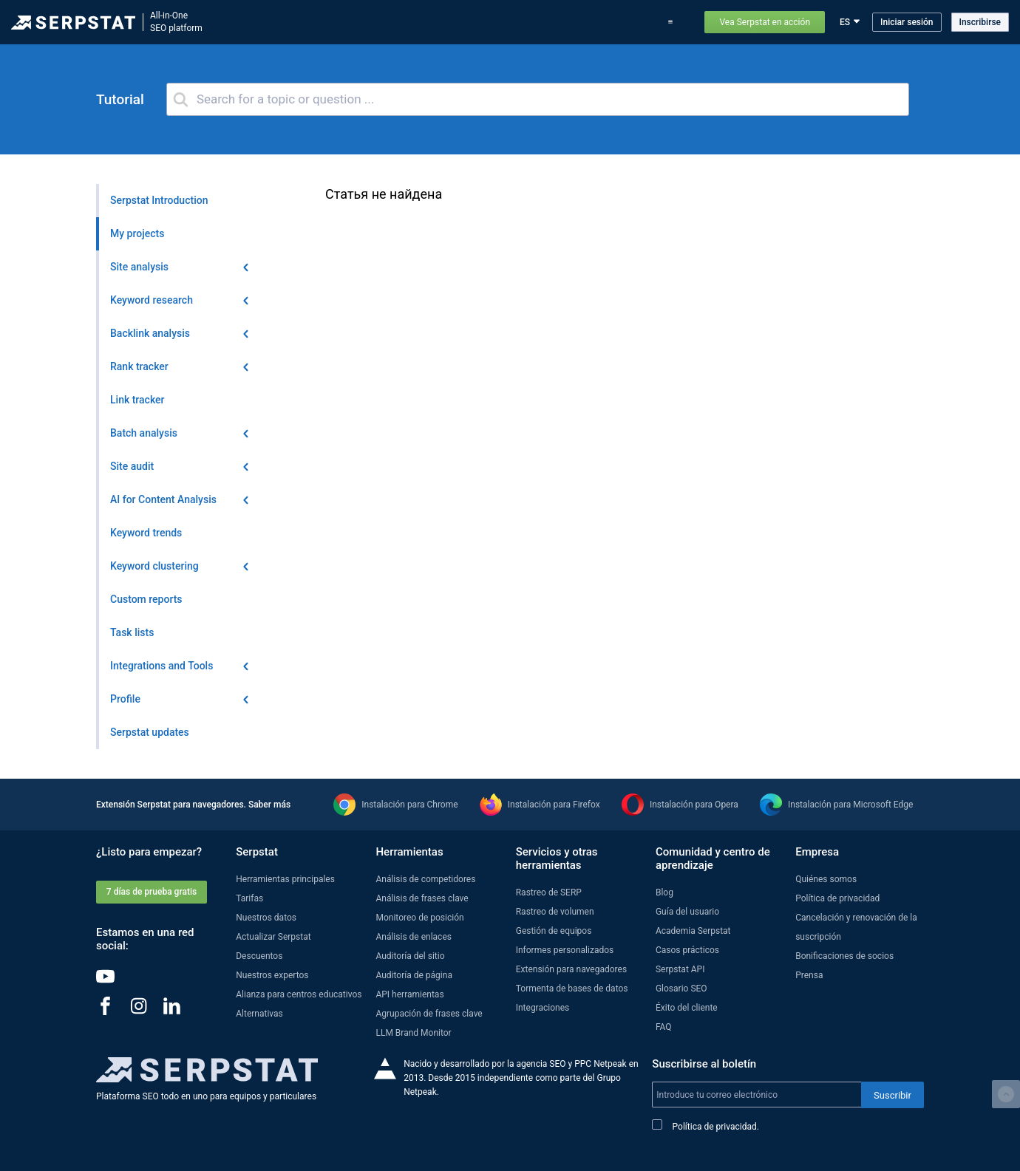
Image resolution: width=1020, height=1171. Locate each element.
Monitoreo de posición (419, 917)
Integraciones (543, 1008)
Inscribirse (980, 22)
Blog (514, 22)
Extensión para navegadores (571, 969)
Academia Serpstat (693, 931)
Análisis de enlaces (413, 937)
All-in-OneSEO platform (176, 21)
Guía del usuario (687, 912)
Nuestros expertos (272, 975)
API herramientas (409, 994)
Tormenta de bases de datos (572, 988)
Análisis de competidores (425, 879)
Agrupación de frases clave (428, 1013)
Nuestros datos (266, 917)
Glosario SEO (681, 988)
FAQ (664, 1027)
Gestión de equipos (554, 931)
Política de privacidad (837, 898)
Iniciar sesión (906, 22)
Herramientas (309, 22)
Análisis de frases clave (421, 898)
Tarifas (551, 22)
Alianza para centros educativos (298, 994)
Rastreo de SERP (549, 892)
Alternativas (259, 1013)
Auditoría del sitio (409, 956)
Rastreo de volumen (555, 912)
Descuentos (259, 956)
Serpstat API (680, 969)
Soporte (674, 22)
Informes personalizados (565, 950)
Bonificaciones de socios (844, 956)
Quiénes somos (826, 879)
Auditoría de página (413, 975)
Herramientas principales (285, 879)
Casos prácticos (612, 22)
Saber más (269, 804)
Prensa (809, 975)
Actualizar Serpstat (453, 22)
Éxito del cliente (687, 1008)
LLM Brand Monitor (413, 1033)
